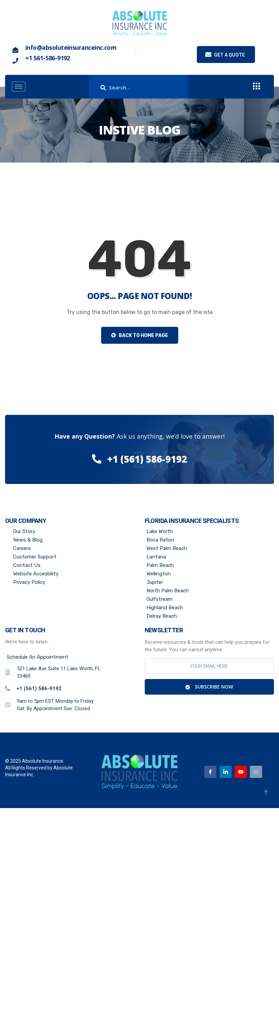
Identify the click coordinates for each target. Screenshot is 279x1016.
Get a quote (225, 54)
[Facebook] (210, 772)
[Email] (256, 772)
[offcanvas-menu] (256, 86)
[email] (209, 666)
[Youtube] (241, 772)
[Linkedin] (225, 772)
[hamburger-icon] (18, 86)
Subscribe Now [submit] (209, 686)
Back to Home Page (139, 335)
